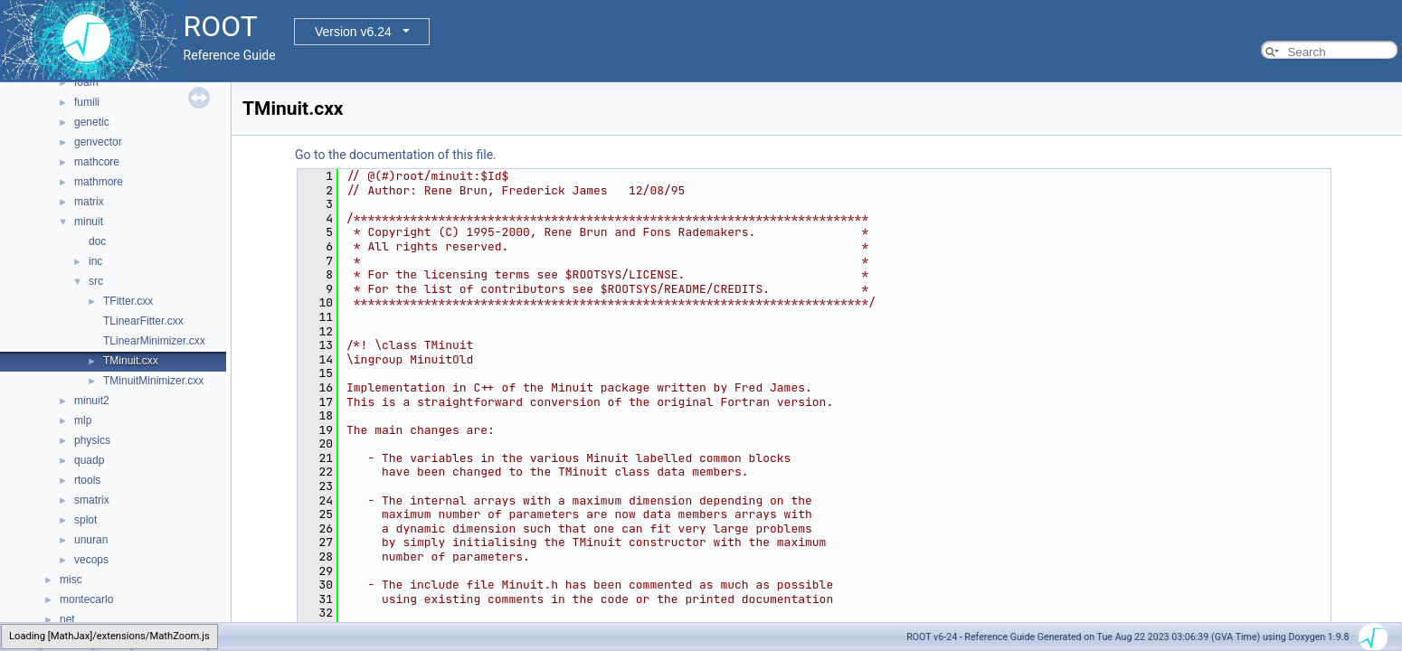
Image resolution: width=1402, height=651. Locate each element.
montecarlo (86, 599)
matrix (89, 201)
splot (85, 520)
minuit (88, 221)
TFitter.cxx (128, 301)
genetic (91, 122)
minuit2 (91, 400)
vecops (91, 559)
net (67, 619)
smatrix (91, 500)
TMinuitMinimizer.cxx (153, 380)
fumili (86, 102)
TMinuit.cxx (130, 360)
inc (95, 261)
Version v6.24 (353, 31)
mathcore (96, 162)
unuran (91, 539)
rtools (87, 480)
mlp (82, 420)
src (96, 281)
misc (71, 579)
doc (97, 241)
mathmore (98, 181)
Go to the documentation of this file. (396, 154)
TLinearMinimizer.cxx (154, 341)
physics (92, 440)
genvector (98, 142)
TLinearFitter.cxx (143, 321)
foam (86, 82)
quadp (89, 460)
